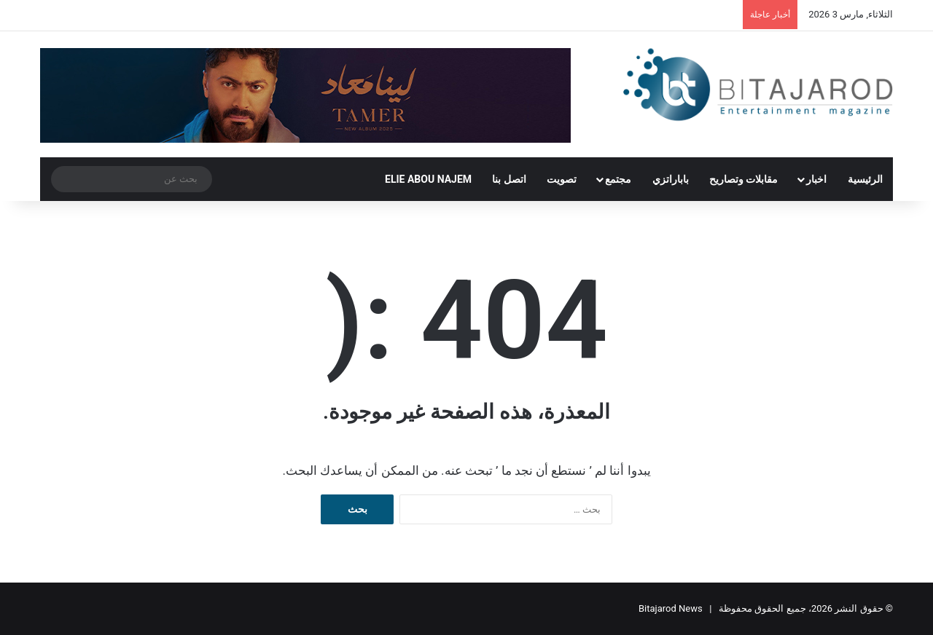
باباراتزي (670, 179)
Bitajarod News (671, 608)
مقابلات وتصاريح (743, 179)
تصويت (562, 179)
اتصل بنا (509, 179)
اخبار (816, 179)
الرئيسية (865, 179)
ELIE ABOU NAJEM (428, 179)
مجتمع (618, 179)
